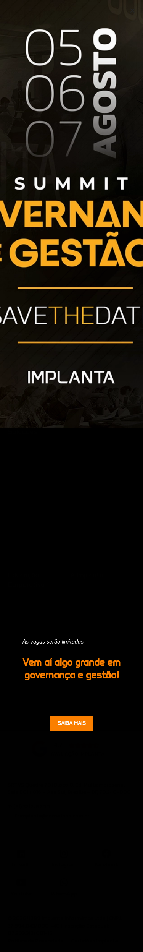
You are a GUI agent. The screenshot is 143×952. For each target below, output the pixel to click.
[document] (71, 476)
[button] (132, 10)
